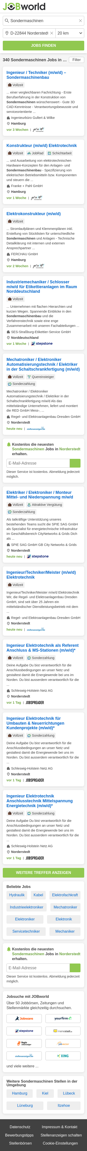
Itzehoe (64, 1105)
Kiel (45, 1093)
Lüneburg (25, 1105)
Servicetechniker (26, 931)
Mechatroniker (65, 907)
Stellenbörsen (20, 1143)
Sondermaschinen (28, 60)
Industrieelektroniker (26, 907)
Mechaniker (65, 931)
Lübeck (69, 1093)
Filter (76, 60)
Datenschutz (20, 1127)
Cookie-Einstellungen (60, 1143)
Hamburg (19, 1093)
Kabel (38, 895)
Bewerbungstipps (19, 1135)
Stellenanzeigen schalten (61, 1135)
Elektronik (64, 919)
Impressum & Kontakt (59, 1127)
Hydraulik (17, 895)
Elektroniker (25, 919)
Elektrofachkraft (65, 895)
